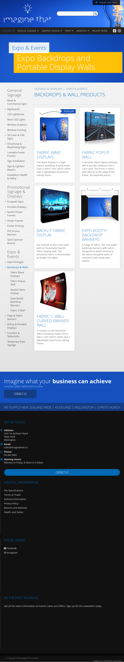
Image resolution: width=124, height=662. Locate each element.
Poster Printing (15, 225)
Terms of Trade (12, 494)
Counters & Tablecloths (13, 334)
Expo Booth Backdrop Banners (16, 302)
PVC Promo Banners (13, 232)
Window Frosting (16, 130)
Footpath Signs (15, 201)
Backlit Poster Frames (14, 213)
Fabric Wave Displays (17, 274)
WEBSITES (81, 30)
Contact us (20, 394)
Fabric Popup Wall (17, 282)
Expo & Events (13, 254)
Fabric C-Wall (17, 310)
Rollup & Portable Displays (17, 326)
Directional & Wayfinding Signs (16, 145)
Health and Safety (13, 512)
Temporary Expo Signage (16, 343)
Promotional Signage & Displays (18, 191)
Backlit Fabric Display (17, 291)
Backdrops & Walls (17, 267)
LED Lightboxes (15, 114)
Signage (7, 30)
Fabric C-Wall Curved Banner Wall (53, 320)
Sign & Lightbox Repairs (16, 168)
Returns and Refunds (15, 507)
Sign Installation (16, 160)
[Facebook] (114, 30)
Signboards (13, 109)
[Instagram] (119, 30)
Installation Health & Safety (17, 176)
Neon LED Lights (16, 119)
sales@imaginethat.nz (16, 447)
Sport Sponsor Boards (15, 241)
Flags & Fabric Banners (15, 317)
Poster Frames (15, 220)
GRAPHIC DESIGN (51, 30)
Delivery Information (15, 499)
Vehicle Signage (27, 30)
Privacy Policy (11, 503)
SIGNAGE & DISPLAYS (48, 89)
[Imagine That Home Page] (27, 11)
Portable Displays (17, 206)
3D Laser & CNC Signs (16, 136)
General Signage (14, 92)
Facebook (10, 548)
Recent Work (99, 30)
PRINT (68, 30)
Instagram (11, 552)
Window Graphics (17, 124)
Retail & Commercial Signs (17, 102)
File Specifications (13, 490)
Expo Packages (15, 261)
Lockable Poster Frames (16, 154)
